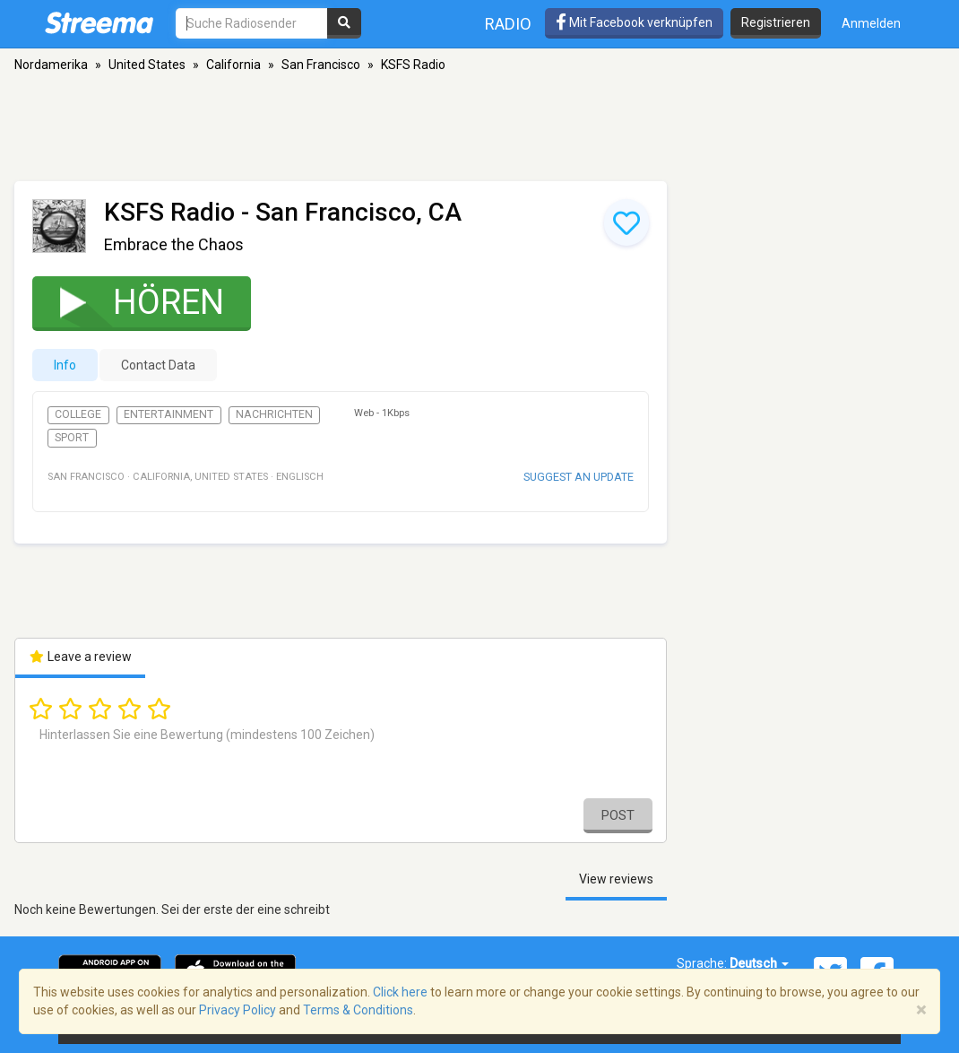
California (233, 64)
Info (65, 365)
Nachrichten (274, 414)
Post (618, 815)
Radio (508, 23)
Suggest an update (578, 476)
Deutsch (759, 963)
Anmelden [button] (871, 23)
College (78, 414)
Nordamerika (51, 64)
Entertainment (168, 414)
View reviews (616, 879)
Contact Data (158, 365)
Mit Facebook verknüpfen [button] (634, 22)
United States (147, 64)
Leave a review (80, 656)
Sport (72, 437)
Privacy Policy (237, 1010)
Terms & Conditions (358, 1010)
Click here (400, 992)
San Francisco (320, 64)
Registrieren (775, 22)
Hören (130, 301)
